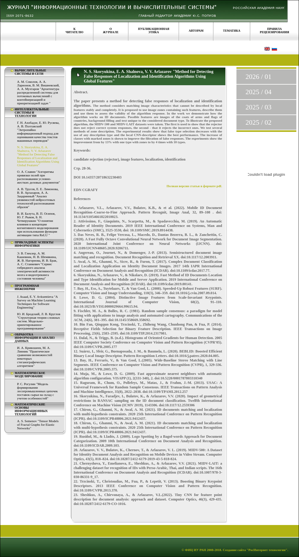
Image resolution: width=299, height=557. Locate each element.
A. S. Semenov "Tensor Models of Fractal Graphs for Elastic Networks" (38, 424)
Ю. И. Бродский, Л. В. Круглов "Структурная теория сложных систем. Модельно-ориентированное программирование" (38, 321)
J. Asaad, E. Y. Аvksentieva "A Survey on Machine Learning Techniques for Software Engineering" (37, 302)
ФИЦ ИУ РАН (195, 550)
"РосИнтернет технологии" (266, 550)
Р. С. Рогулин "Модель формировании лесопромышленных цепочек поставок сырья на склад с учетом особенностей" (37, 391)
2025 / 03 (258, 107)
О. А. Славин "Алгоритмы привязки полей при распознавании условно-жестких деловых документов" (38, 177)
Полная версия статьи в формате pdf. (194, 186)
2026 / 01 (258, 76)
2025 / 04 (258, 92)
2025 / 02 (258, 122)
